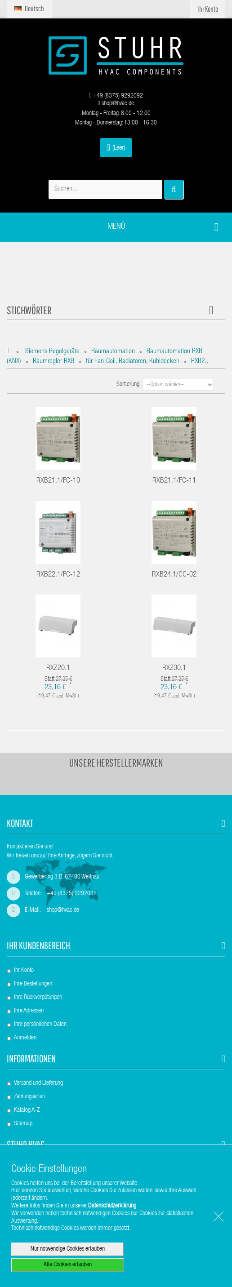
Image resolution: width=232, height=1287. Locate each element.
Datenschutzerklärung (112, 1206)
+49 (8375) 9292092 (116, 96)
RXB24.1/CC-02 (174, 575)
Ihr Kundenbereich (38, 945)
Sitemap (23, 1124)
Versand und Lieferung (38, 1083)
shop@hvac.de (116, 104)
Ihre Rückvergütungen (38, 997)
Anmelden (25, 1038)
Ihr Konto (24, 970)
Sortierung (127, 385)
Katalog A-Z (27, 1110)
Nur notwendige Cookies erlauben (68, 1249)
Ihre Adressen (29, 1011)
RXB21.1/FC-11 (174, 481)
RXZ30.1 (174, 668)
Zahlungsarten (29, 1097)
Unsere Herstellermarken (116, 762)
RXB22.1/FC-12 (58, 575)
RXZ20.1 (58, 668)
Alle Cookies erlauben (68, 1265)
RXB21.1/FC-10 (58, 481)
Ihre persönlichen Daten (40, 1024)
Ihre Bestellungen (33, 984)
